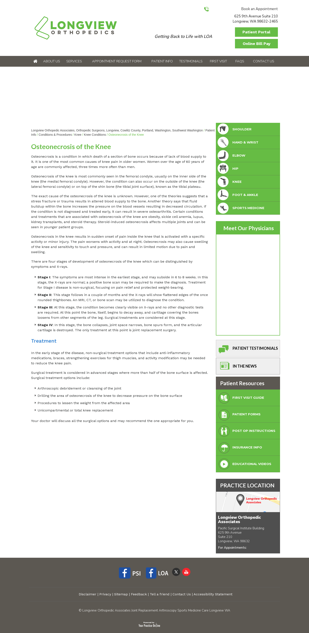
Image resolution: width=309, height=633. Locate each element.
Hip (227, 169)
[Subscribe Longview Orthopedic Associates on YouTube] (186, 571)
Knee (78, 134)
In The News (237, 367)
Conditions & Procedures (55, 134)
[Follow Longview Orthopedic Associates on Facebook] (131, 573)
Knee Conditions (95, 134)
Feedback (139, 594)
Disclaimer (87, 594)
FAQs (239, 61)
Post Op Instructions (246, 432)
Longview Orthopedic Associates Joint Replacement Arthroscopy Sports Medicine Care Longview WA (156, 610)
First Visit (218, 61)
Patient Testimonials (247, 349)
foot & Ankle (237, 195)
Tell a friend (160, 594)
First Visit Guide (240, 399)
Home (35, 61)
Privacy (105, 594)
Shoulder (234, 129)
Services (74, 61)
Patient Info (162, 61)
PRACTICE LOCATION (247, 485)
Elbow (231, 156)
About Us (51, 61)
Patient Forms (239, 415)
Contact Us (263, 61)
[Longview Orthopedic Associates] (75, 28)
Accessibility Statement (213, 594)
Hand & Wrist (237, 142)
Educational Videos (244, 465)
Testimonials (191, 61)
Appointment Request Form (116, 61)
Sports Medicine (240, 208)
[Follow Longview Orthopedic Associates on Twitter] (176, 571)
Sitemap (121, 594)
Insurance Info (239, 449)
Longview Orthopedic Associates (239, 520)
